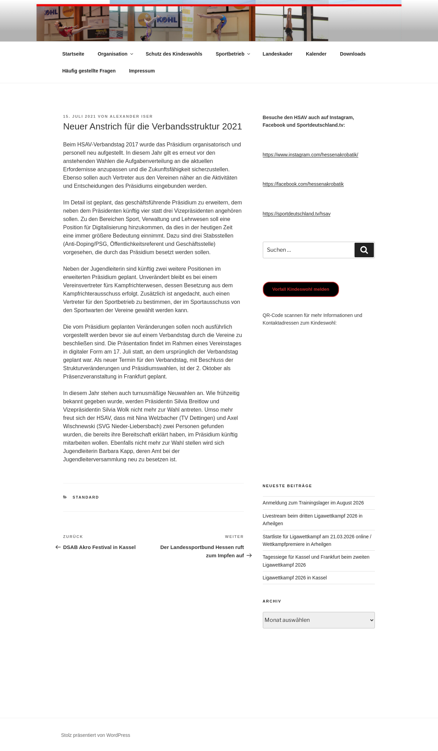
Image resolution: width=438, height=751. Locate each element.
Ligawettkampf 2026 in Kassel (295, 577)
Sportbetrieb (233, 54)
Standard (86, 497)
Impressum (142, 71)
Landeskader (277, 54)
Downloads (353, 54)
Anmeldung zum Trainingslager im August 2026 (313, 503)
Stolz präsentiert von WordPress (95, 735)
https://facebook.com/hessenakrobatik (303, 184)
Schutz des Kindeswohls (174, 54)
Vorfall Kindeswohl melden (300, 289)
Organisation (116, 54)
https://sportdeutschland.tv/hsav (297, 213)
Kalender (316, 54)
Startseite (73, 54)
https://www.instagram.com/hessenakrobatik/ (310, 154)
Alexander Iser (131, 116)
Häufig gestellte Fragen (89, 71)
